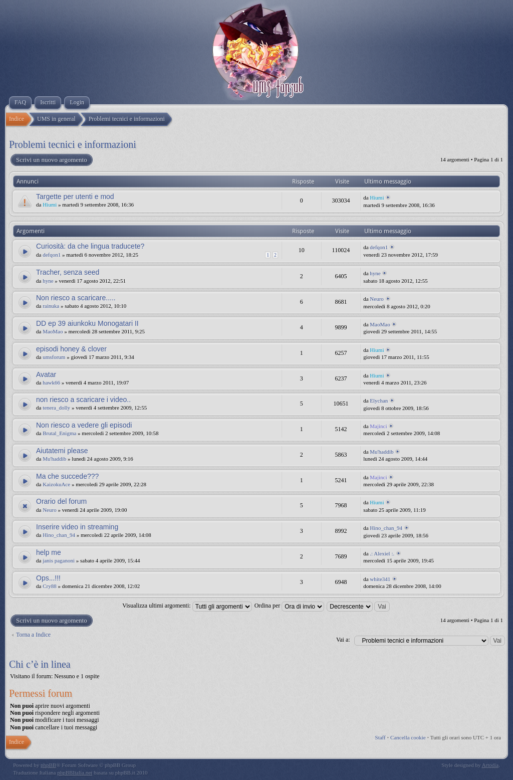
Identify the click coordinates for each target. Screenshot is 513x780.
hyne (48, 281)
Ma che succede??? (67, 476)
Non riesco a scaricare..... (76, 298)
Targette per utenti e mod (75, 196)
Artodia (490, 765)
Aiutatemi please (62, 451)
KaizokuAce (56, 484)
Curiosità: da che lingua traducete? (90, 246)
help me (48, 552)
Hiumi (50, 205)
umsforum (54, 357)
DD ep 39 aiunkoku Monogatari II (87, 323)
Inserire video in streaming (77, 527)
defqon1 (52, 255)
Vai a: (343, 639)
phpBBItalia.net (74, 772)
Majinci (378, 426)
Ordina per (289, 605)
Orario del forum (61, 501)
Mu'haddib (54, 459)
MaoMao (53, 331)
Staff (380, 737)
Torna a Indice (33, 634)
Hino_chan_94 (59, 535)
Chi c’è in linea (40, 664)
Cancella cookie (408, 737)
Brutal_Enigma (59, 433)
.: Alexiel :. (382, 553)
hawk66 (51, 382)
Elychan (379, 401)
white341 (380, 579)
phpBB (48, 765)
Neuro (377, 299)
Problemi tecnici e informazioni (72, 144)
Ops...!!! (48, 578)
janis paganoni (59, 560)
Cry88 (50, 586)
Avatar (46, 374)
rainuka (51, 306)
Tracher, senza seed (67, 272)
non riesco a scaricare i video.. (83, 400)
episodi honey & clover (71, 349)
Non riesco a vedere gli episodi (84, 425)
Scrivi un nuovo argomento (51, 159)
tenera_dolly (56, 408)
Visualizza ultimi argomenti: (186, 605)
